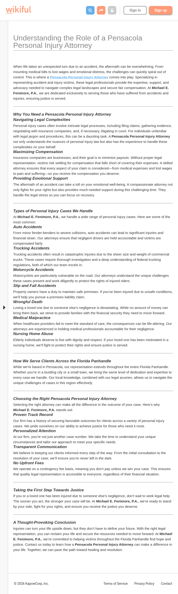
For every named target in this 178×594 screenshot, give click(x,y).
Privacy (144, 583)
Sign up (160, 10)
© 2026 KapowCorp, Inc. (31, 583)
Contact (166, 583)
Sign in (135, 10)
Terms (115, 583)
